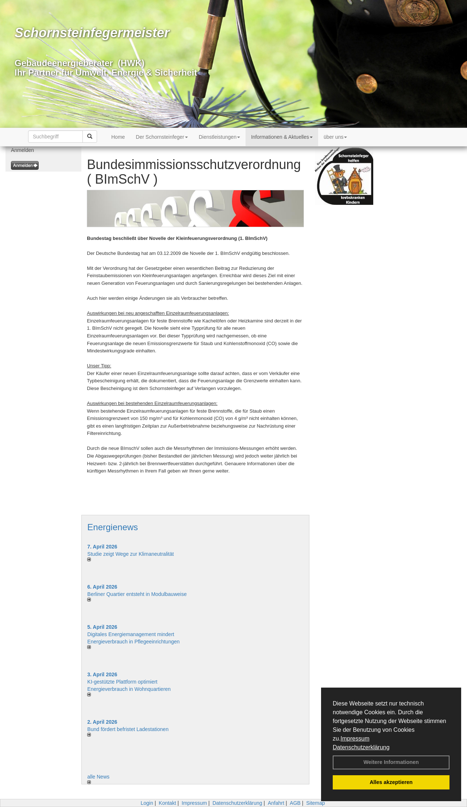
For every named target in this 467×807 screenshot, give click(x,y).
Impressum (354, 738)
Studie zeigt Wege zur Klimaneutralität (130, 554)
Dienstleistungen (219, 137)
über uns (335, 137)
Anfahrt (276, 803)
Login (146, 803)
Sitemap (315, 803)
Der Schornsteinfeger (162, 137)
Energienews (112, 527)
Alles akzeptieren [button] (391, 782)
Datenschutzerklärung (361, 747)
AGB (295, 803)
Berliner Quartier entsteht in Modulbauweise (136, 594)
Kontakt (167, 803)
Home (118, 137)
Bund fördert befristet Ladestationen (128, 729)
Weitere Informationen (391, 762)
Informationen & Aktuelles (282, 137)
